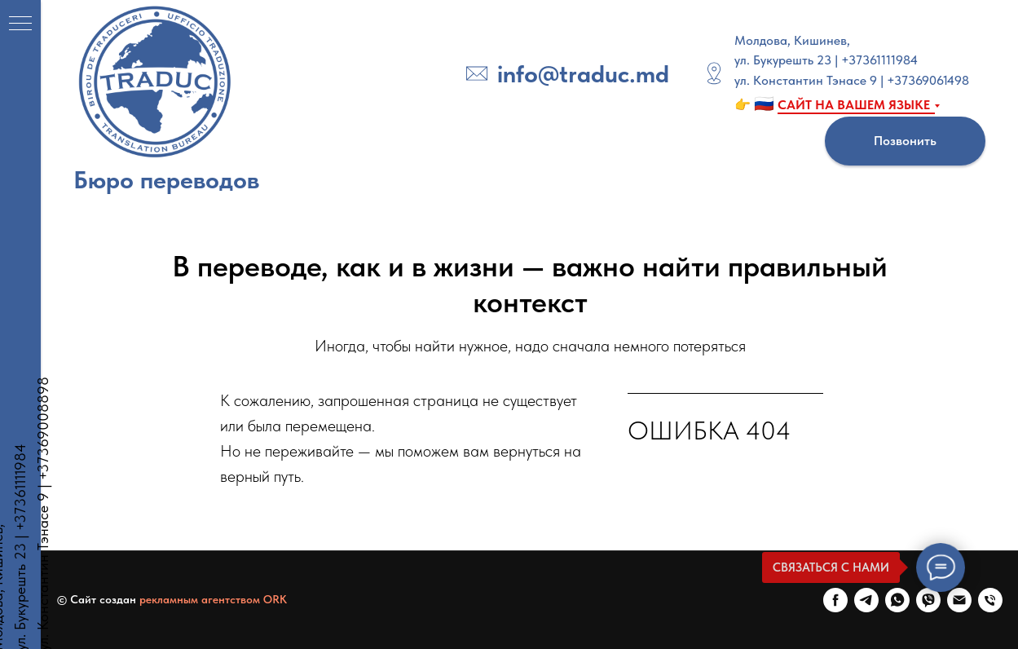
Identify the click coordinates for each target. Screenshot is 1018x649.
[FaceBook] (835, 600)
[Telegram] (866, 600)
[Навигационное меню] (20, 24)
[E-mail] (959, 600)
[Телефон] (990, 600)
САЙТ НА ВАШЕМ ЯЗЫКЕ (854, 105)
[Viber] (928, 600)
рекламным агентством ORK (213, 599)
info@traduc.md (583, 73)
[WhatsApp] (897, 600)
